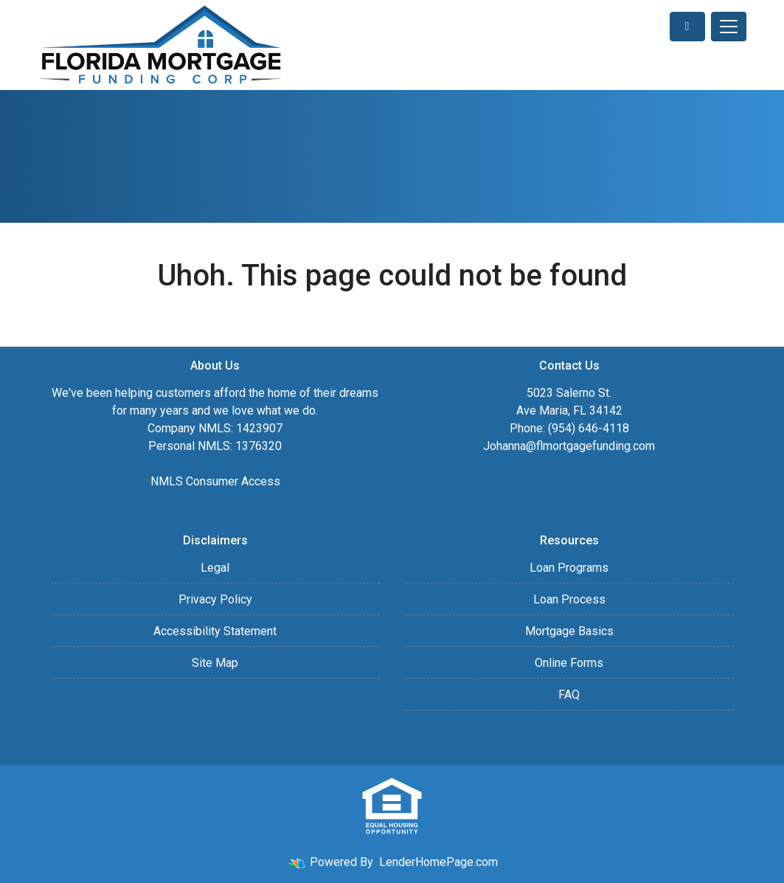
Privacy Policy (215, 599)
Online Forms (569, 663)
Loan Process (569, 599)
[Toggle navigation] (728, 26)
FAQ (569, 695)
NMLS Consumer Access (215, 481)
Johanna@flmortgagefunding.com (569, 446)
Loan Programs (569, 568)
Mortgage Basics (569, 631)
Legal (215, 568)
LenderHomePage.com (438, 862)
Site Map (215, 663)
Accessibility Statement (215, 631)
